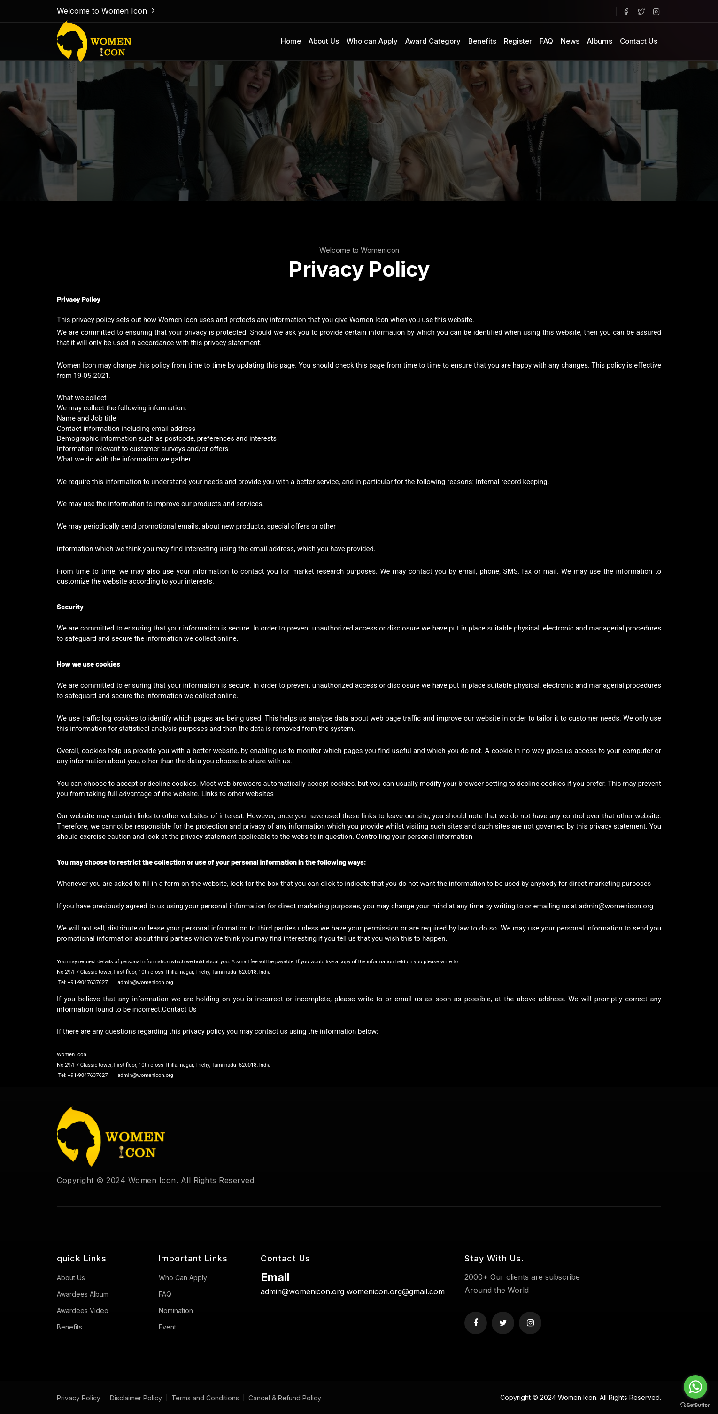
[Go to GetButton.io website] (695, 1404)
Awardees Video (82, 1310)
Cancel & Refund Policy (284, 1398)
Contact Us (638, 41)
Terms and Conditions (205, 1398)
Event (167, 1327)
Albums (599, 41)
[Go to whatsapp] (695, 1387)
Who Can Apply (183, 1278)
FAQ (546, 41)
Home (291, 41)
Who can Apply (372, 41)
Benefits (482, 41)
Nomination (176, 1310)
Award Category (433, 41)
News (570, 41)
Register (518, 41)
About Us (324, 41)
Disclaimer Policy (136, 1398)
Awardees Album (82, 1294)
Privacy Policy (78, 1398)
